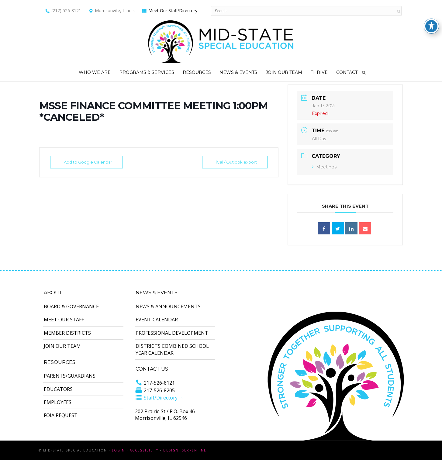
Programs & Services (146, 72)
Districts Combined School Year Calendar (172, 349)
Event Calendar (157, 319)
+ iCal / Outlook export (235, 162)
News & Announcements (168, 306)
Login (118, 450)
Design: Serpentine (184, 450)
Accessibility (144, 450)
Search (364, 72)
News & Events (238, 72)
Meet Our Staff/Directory (169, 10)
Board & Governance (71, 306)
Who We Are (95, 72)
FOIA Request (61, 415)
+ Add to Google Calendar (86, 162)
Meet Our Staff (64, 319)
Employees (57, 402)
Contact (346, 72)
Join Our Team (284, 72)
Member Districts (67, 333)
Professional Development (172, 333)
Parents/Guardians (69, 375)
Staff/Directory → (159, 397)
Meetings (324, 167)
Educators (58, 389)
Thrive (319, 72)
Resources (197, 72)
